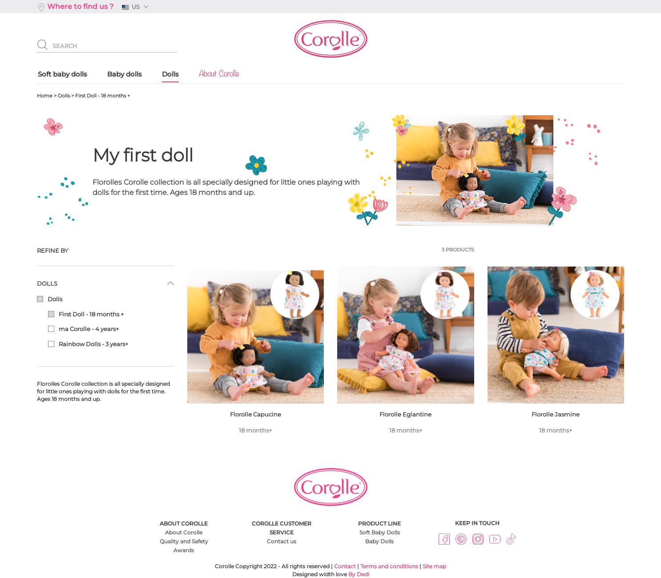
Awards (183, 550)
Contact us (281, 541)
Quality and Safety (184, 541)
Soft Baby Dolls (379, 532)
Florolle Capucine (255, 354)
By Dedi (358, 574)
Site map (434, 566)
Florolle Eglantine (405, 354)
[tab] (105, 251)
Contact (345, 566)
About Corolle (183, 532)
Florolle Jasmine (556, 354)
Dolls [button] (47, 283)
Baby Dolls (379, 541)
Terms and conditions (389, 566)
